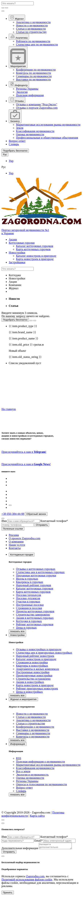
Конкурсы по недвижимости (33, 72)
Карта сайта (37, 815)
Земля (19, 127)
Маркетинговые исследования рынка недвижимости (48, 124)
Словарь (14, 144)
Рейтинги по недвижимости (33, 41)
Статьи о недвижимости (31, 28)
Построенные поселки (30, 604)
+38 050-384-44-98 (12, 513)
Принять (7, 893)
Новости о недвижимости (32, 25)
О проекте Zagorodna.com (24, 538)
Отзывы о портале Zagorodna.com (37, 107)
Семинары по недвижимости (34, 76)
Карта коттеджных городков (33, 249)
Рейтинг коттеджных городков (34, 624)
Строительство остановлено (33, 678)
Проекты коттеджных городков (35, 611)
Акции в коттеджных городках (35, 617)
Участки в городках (28, 601)
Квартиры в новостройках (32, 665)
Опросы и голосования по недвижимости (41, 784)
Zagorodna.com (35, 877)
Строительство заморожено (33, 614)
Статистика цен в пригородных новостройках (44, 652)
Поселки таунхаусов (28, 595)
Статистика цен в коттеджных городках (40, 572)
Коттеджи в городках (29, 621)
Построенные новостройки (32, 672)
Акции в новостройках (30, 682)
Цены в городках (26, 627)
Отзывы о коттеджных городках (35, 568)
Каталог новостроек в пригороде (36, 255)
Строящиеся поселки (29, 608)
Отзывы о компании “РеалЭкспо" (36, 104)
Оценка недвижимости (30, 134)
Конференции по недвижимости (36, 69)
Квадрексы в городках (29, 582)
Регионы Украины (27, 88)
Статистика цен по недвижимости (37, 44)
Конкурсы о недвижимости (32, 736)
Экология (22, 92)
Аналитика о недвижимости (33, 22)
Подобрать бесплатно (15, 319)
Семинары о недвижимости (33, 733)
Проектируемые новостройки (34, 675)
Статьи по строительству (31, 32)
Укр (11, 160)
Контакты (15, 548)
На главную (8, 409)
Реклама (14, 535)
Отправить (42, 525)
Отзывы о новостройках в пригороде (38, 649)
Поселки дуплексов (28, 598)
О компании (16, 541)
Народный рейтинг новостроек (35, 655)
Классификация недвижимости (35, 131)
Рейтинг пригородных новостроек (37, 688)
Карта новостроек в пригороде (35, 259)
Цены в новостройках (29, 691)
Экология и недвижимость (32, 774)
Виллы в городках (27, 578)
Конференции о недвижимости (35, 726)
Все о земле (23, 771)
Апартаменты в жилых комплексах (37, 668)
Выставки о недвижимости (32, 730)
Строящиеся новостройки (32, 662)
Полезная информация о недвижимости (40, 761)
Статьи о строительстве (30, 723)
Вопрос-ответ (17, 140)
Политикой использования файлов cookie (26, 880)
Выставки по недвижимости (33, 79)
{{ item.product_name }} (23, 338)
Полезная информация (30, 95)
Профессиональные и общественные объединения (47, 137)
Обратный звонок (36, 514)
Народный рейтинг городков (33, 585)
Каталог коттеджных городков (34, 246)
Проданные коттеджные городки (36, 575)
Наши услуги (17, 544)
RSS (18, 758)
